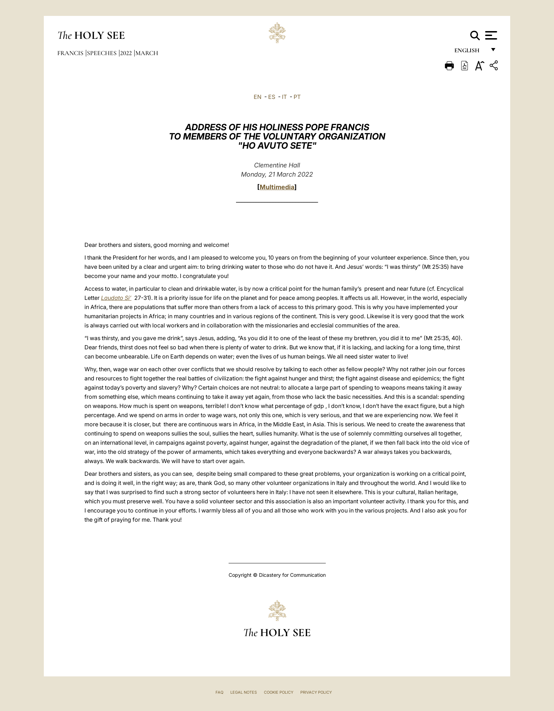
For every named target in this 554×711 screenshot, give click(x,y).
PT (297, 96)
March (146, 53)
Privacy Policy (316, 692)
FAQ (219, 692)
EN (257, 96)
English (470, 52)
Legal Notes (243, 692)
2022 (126, 53)
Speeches (102, 53)
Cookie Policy (278, 692)
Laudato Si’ (116, 297)
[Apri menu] (490, 35)
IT (284, 96)
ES (271, 96)
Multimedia (277, 187)
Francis (71, 53)
